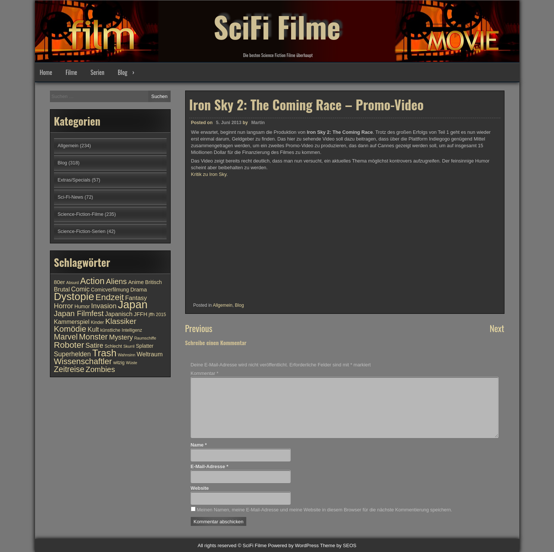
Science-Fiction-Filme (81, 214)
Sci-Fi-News (70, 197)
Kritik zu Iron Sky (209, 174)
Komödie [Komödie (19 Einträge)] (70, 329)
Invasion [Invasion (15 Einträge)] (104, 306)
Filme (71, 72)
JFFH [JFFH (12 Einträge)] (140, 314)
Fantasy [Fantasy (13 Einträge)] (136, 297)
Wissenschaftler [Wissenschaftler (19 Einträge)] (83, 361)
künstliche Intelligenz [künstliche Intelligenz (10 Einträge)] (121, 330)
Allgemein (222, 305)
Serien (97, 72)
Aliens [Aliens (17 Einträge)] (116, 281)
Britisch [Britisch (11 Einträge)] (153, 282)
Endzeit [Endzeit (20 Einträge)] (109, 297)
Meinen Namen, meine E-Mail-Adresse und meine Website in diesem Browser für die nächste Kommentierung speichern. (324, 509)
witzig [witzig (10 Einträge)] (118, 362)
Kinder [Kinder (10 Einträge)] (97, 322)
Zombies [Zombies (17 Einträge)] (100, 369)
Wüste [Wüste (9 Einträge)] (131, 362)
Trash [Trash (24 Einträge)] (104, 353)
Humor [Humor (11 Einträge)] (82, 306)
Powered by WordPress (293, 545)
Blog (122, 72)
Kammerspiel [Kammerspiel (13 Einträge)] (72, 321)
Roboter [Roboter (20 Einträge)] (69, 345)
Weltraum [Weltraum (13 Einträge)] (150, 354)
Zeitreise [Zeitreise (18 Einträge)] (69, 369)
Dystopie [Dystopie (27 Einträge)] (74, 296)
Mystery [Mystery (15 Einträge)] (121, 337)
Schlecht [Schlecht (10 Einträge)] (113, 346)
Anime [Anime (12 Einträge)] (136, 282)
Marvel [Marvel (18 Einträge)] (66, 336)
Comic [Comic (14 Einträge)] (80, 289)
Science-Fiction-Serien (82, 231)
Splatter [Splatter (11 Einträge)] (144, 346)
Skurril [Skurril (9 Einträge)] (128, 346)
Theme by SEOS (338, 545)
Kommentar (205, 373)
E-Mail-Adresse (209, 466)
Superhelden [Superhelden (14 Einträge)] (72, 354)
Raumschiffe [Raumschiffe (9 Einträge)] (145, 338)
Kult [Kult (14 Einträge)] (93, 329)
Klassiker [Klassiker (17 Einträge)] (120, 321)
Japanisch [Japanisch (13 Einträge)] (119, 313)
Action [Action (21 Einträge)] (92, 281)
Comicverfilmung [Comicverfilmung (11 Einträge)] (110, 290)
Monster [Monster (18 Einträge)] (93, 336)
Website (200, 488)
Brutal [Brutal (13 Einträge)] (62, 289)
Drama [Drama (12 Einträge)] (138, 290)
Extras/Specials (74, 180)
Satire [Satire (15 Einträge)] (94, 345)
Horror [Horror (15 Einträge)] (63, 306)
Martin (258, 122)
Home (46, 72)
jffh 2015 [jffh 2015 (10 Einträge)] (157, 314)
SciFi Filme (277, 26)
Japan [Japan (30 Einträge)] (133, 304)
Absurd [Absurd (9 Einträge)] (72, 282)
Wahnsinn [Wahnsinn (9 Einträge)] (126, 355)
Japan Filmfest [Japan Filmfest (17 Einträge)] (79, 313)
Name (199, 445)
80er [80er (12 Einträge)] (59, 282)
